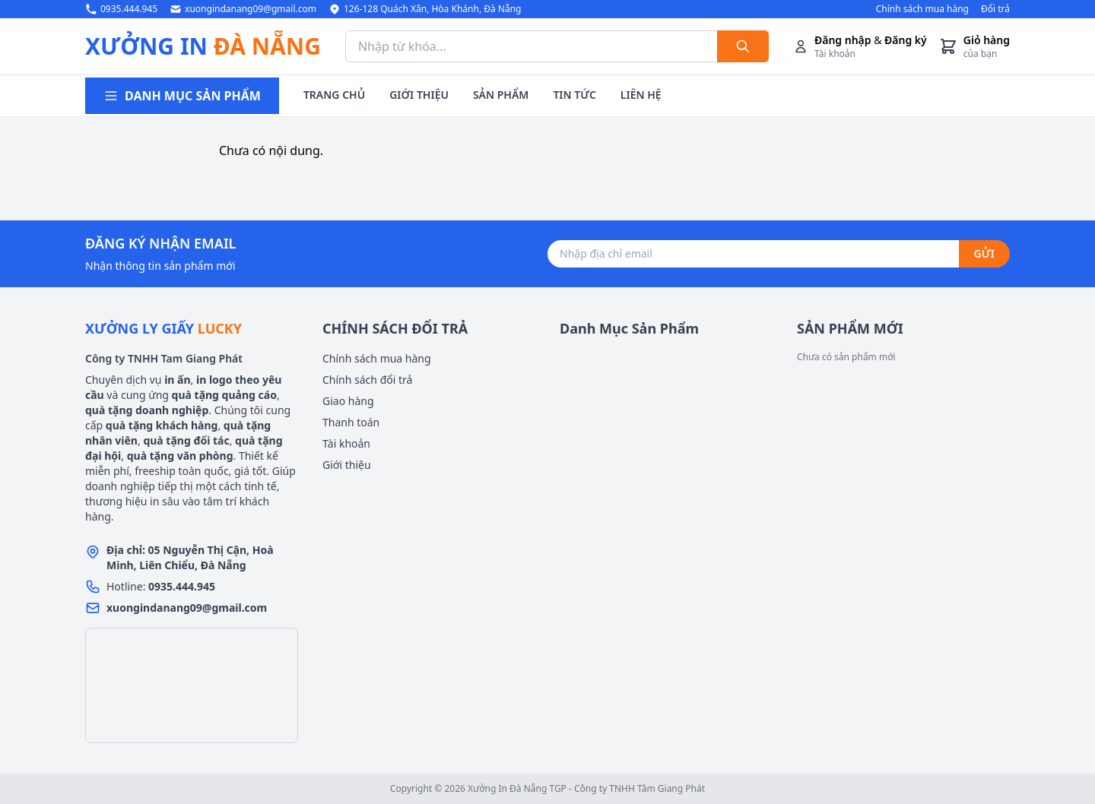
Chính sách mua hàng (922, 9)
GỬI (984, 253)
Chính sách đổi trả (367, 379)
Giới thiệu (346, 464)
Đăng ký (905, 40)
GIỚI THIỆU (419, 94)
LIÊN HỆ (641, 94)
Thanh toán (350, 422)
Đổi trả (995, 9)
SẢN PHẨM (500, 94)
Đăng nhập (842, 40)
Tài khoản (346, 443)
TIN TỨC (574, 94)
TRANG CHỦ (334, 94)
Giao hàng (348, 401)
